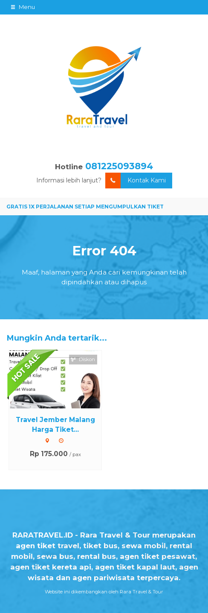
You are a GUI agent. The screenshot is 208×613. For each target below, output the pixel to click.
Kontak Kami (135, 180)
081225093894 (119, 166)
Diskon (83, 359)
